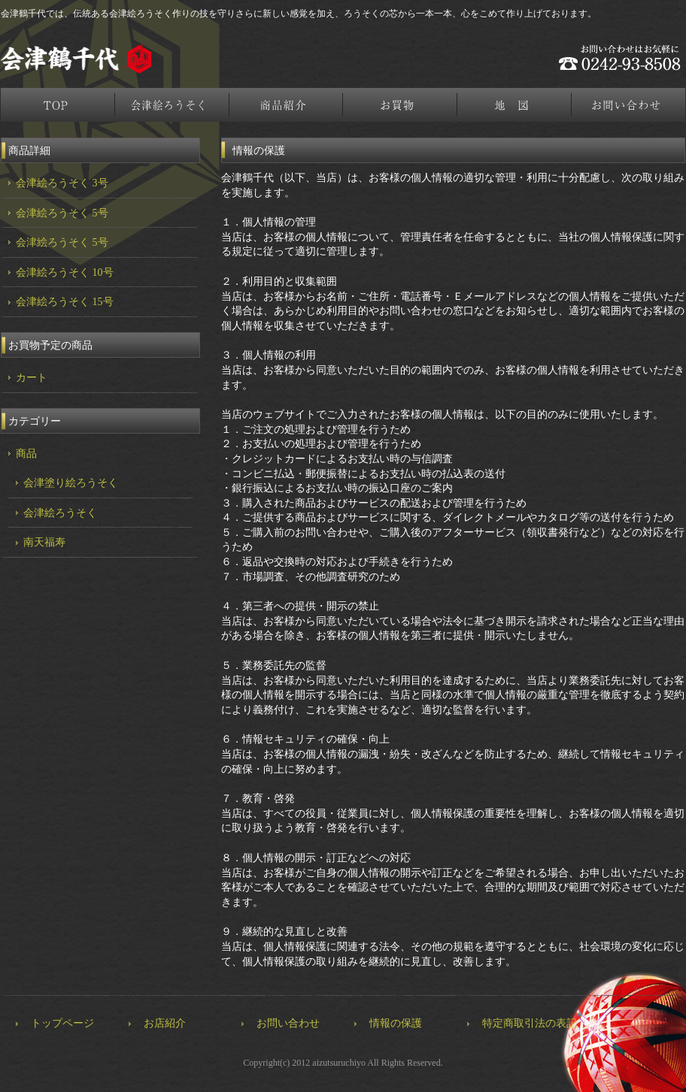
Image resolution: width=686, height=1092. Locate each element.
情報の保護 (395, 1023)
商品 (26, 453)
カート (31, 377)
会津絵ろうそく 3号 (62, 183)
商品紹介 (286, 105)
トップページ (58, 105)
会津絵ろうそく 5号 (62, 213)
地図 (515, 105)
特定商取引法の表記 (529, 1023)
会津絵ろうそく (172, 105)
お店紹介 (165, 1023)
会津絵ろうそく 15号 (65, 301)
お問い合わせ (288, 1023)
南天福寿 (44, 542)
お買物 (401, 105)
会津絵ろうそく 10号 (65, 272)
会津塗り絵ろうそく (70, 483)
